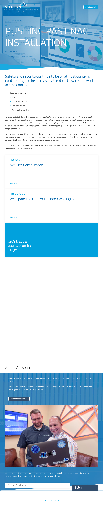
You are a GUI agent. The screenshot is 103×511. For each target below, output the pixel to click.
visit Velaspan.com (51, 501)
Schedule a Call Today (19, 399)
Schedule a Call (90, 7)
